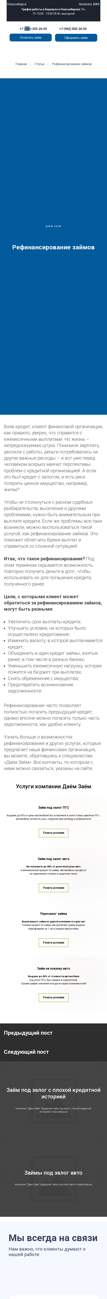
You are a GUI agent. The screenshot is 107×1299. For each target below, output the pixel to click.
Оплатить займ (30, 37)
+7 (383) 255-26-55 (33, 29)
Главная (21, 64)
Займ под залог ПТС (53, 822)
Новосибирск (17, 4)
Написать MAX (89, 4)
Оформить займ (76, 38)
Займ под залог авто (54, 900)
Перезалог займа (53, 980)
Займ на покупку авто (53, 1060)
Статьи (39, 64)
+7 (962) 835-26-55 (73, 29)
